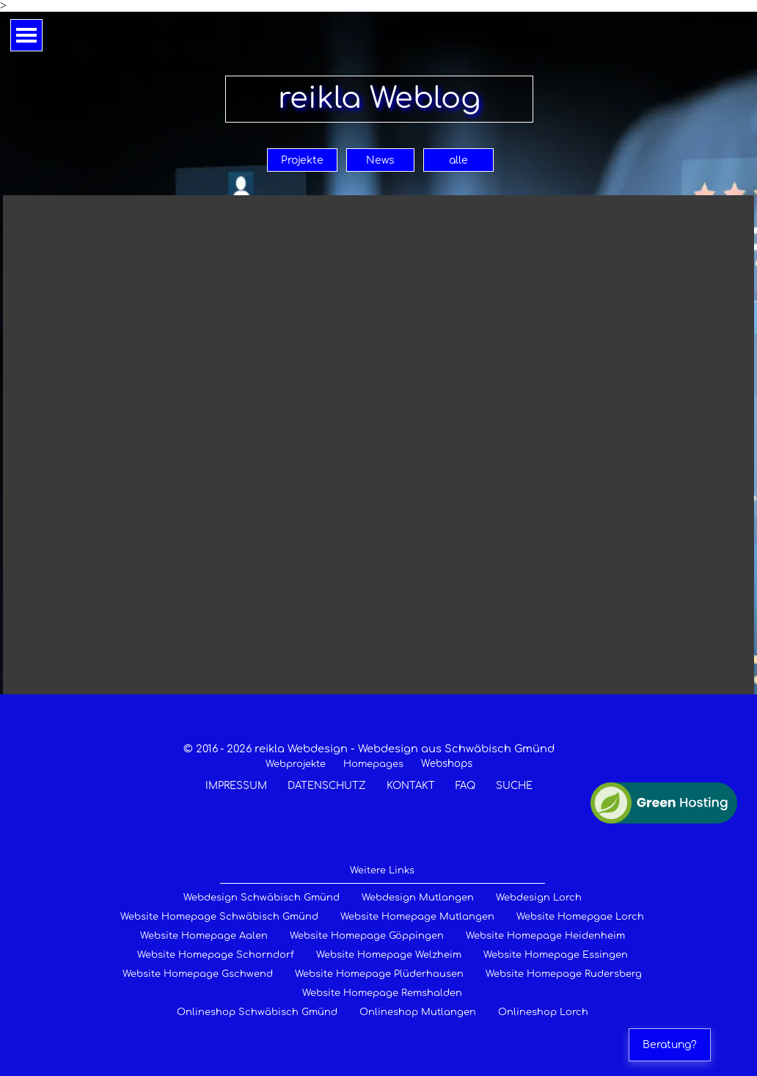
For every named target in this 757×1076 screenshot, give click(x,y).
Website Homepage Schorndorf (215, 955)
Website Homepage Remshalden (382, 993)
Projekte (302, 160)
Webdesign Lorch (539, 898)
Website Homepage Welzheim (388, 955)
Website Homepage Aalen (204, 936)
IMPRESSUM (236, 785)
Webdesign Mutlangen (418, 898)
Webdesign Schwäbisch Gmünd (261, 898)
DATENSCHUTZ (327, 785)
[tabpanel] (369, 767)
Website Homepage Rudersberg (564, 974)
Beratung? (670, 1044)
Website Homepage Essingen (555, 955)
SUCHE (514, 785)
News (380, 160)
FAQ (465, 785)
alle (458, 160)
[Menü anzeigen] (26, 35)
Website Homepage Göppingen (367, 936)
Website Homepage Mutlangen (417, 917)
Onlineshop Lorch (543, 1012)
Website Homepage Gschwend (197, 974)
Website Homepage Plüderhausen (379, 974)
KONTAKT (411, 785)
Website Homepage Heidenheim (545, 936)
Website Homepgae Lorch (580, 917)
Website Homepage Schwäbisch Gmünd (219, 917)
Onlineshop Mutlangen (417, 1012)
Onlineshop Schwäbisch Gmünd (257, 1012)
